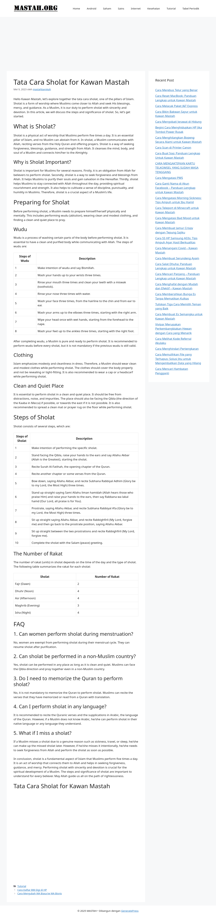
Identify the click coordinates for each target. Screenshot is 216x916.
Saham (107, 8)
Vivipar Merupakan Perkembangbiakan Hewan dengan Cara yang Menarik (173, 328)
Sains (121, 8)
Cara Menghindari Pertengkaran (177, 349)
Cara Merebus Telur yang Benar (176, 90)
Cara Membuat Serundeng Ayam (177, 258)
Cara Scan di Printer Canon (173, 147)
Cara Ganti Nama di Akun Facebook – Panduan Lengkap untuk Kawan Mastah (175, 188)
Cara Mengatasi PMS (169, 178)
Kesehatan (153, 8)
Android (91, 8)
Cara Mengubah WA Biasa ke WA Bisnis (39, 893)
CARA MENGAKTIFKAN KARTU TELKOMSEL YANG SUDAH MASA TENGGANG (176, 167)
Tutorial (171, 8)
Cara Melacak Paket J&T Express (176, 106)
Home (76, 8)
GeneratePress (130, 910)
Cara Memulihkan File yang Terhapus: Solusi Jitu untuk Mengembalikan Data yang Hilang (178, 358)
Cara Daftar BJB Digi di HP (32, 889)
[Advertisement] (108, 42)
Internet (136, 8)
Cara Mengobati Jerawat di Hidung (178, 122)
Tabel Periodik (190, 8)
